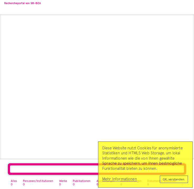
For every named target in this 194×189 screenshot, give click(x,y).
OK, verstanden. (174, 179)
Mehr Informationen (119, 179)
